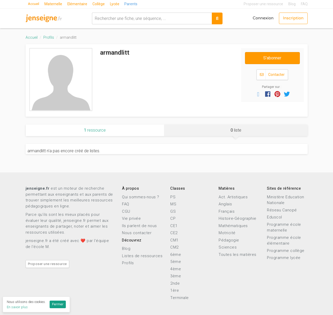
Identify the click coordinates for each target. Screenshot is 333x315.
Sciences (228, 247)
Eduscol (274, 217)
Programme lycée (284, 257)
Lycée (116, 4)
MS (173, 204)
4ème (175, 269)
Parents (132, 4)
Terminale (179, 297)
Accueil (34, 4)
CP (173, 218)
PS (173, 197)
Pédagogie (229, 240)
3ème (175, 276)
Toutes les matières (237, 254)
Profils (48, 37)
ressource (95, 130)
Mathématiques (233, 225)
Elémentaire (78, 4)
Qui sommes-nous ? (140, 197)
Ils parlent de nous (139, 225)
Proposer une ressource (263, 4)
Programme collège (286, 250)
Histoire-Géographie (237, 218)
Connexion (262, 18)
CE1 (174, 225)
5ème (175, 261)
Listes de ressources (142, 256)
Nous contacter (136, 232)
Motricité (227, 232)
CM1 (174, 240)
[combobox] (151, 18)
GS (173, 211)
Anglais (225, 204)
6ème (175, 254)
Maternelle (54, 4)
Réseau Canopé (282, 210)
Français (227, 211)
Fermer (57, 304)
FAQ (304, 4)
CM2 (174, 247)
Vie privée (131, 218)
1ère (174, 290)
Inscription (292, 18)
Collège (100, 4)
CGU (126, 211)
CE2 (174, 232)
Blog (292, 4)
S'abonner (272, 57)
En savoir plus (17, 307)
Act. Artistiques (233, 197)
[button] (258, 94)
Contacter (272, 75)
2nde (175, 283)
